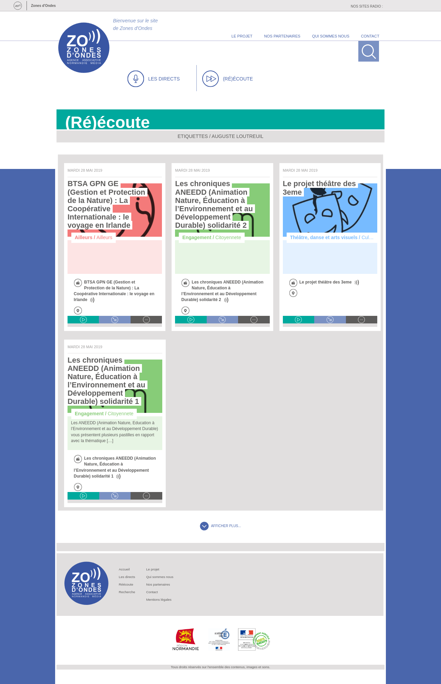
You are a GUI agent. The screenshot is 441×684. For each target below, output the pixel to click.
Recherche (127, 592)
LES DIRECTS (153, 79)
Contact (152, 592)
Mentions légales (159, 599)
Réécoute (126, 584)
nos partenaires (282, 36)
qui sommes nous (330, 36)
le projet (242, 36)
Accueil (124, 569)
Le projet (152, 569)
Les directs (127, 577)
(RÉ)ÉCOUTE (227, 79)
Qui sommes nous (159, 577)
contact (370, 36)
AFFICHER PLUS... (220, 526)
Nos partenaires (158, 584)
